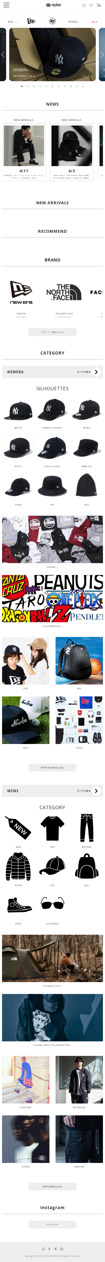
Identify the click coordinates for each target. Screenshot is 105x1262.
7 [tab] (59, 86)
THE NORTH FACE (51, 986)
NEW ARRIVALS (24, 120)
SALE (94, 21)
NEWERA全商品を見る (52, 767)
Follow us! (53, 1224)
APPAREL (51, 567)
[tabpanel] (52, 54)
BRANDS (73, 21)
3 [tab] (34, 86)
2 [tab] (28, 86)
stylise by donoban (53, 5)
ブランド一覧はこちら (52, 332)
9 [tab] (71, 86)
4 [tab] (40, 86)
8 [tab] (65, 86)
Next (102, 54)
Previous (3, 54)
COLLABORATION (51, 626)
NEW (10, 21)
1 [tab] (22, 86)
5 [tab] (46, 86)
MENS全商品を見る (52, 1186)
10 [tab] (77, 86)
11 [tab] (83, 86)
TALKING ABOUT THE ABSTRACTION (51, 1045)
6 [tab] (52, 86)
